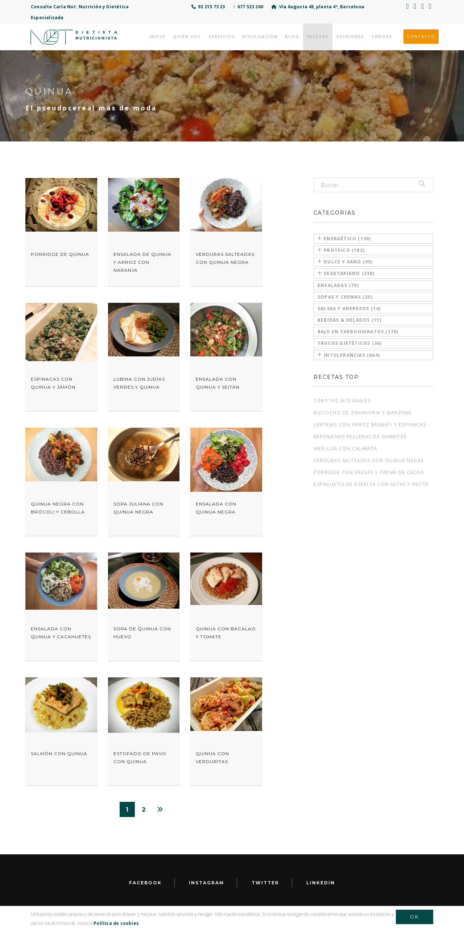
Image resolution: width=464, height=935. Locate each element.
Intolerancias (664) (349, 355)
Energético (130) (344, 239)
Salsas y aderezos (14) (349, 308)
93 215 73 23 (208, 7)
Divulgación (260, 36)
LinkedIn (320, 882)
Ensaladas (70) (338, 285)
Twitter (265, 882)
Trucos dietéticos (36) (350, 343)
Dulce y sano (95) (345, 262)
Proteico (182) (341, 250)
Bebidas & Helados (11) (349, 320)
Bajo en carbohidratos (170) (358, 332)
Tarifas (382, 36)
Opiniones (350, 36)
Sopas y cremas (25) (345, 297)
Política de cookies (116, 923)
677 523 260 (248, 7)
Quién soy (187, 36)
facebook (145, 882)
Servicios (221, 36)
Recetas (318, 36)
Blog (292, 36)
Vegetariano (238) (346, 273)
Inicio (157, 36)
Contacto (421, 36)
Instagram (206, 882)
